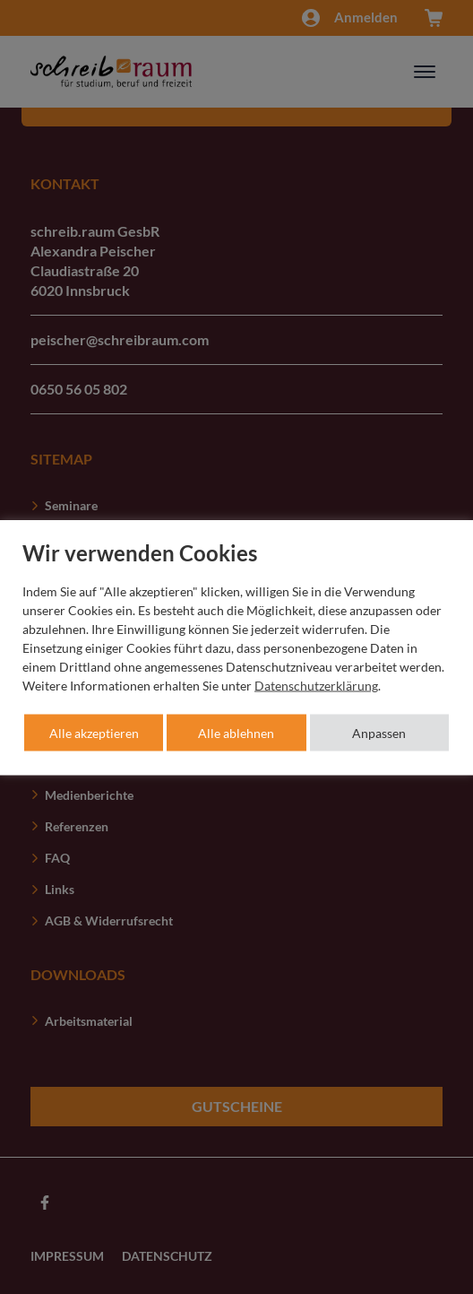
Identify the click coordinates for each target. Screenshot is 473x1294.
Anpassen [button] (379, 732)
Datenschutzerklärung (316, 684)
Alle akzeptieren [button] (94, 732)
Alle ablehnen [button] (236, 732)
